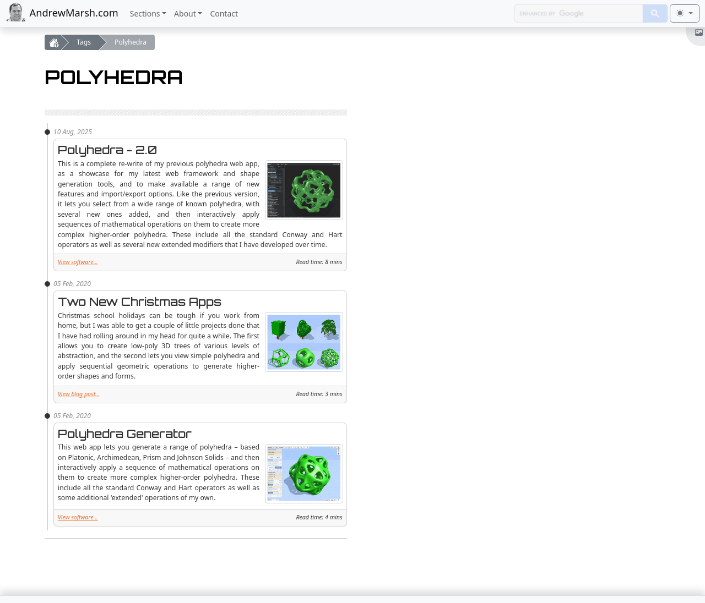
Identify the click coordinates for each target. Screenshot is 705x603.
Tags (84, 42)
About (185, 13)
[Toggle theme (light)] (684, 13)
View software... (78, 262)
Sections (145, 13)
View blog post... (79, 394)
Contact (224, 13)
